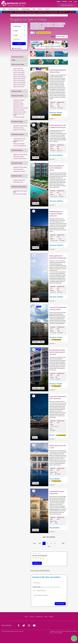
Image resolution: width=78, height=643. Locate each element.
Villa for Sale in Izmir (18, 182)
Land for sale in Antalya (18, 117)
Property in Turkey (16, 91)
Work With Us (39, 616)
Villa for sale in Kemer (18, 156)
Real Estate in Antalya (8, 11)
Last (49, 546)
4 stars (41, 558)
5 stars (43, 558)
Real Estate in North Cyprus (19, 186)
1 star (33, 558)
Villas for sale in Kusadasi (19, 82)
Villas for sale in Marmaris (19, 76)
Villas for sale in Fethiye (19, 72)
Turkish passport (26, 9)
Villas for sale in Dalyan (18, 74)
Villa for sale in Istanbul (18, 143)
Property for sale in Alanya (19, 129)
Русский (64, 1)
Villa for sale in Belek (18, 169)
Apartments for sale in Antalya (20, 108)
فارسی (70, 1)
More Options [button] (16, 48)
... (58, 543)
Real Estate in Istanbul (31, 11)
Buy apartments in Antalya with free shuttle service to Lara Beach (57, 352)
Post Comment (60, 603)
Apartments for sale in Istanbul (18, 141)
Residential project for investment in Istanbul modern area (55, 214)
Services (32, 616)
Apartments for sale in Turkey (17, 58)
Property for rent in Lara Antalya (18, 114)
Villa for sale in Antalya (18, 110)
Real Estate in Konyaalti (18, 100)
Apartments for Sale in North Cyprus (20, 191)
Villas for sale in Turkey (18, 64)
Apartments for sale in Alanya (20, 125)
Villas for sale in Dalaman (19, 78)
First (34, 543)
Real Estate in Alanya (19, 11)
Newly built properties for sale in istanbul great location (56, 168)
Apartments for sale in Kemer (20, 154)
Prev (40, 543)
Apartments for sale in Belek (20, 167)
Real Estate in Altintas (18, 104)
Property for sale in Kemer (19, 158)
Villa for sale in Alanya (18, 127)
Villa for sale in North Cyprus (20, 194)
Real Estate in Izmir (63, 11)
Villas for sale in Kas (18, 68)
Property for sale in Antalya (19, 112)
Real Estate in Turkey (14, 9)
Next (63, 543)
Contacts (47, 9)
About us (40, 9)
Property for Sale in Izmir (19, 180)
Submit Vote (37, 563)
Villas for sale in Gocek (18, 86)
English (59, 1)
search (19, 43)
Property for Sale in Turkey (16, 15)
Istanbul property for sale (19, 138)
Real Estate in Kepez (18, 106)
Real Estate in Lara (17, 102)
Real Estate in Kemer (42, 11)
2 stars (36, 558)
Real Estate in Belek (53, 11)
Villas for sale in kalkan (18, 70)
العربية (75, 1)
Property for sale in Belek (19, 171)
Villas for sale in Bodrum (19, 80)
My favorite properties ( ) (67, 5)
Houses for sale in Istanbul (19, 145)
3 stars (38, 558)
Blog (34, 9)
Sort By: (53, 36)
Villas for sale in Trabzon (19, 84)
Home (4, 9)
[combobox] (34, 590)
